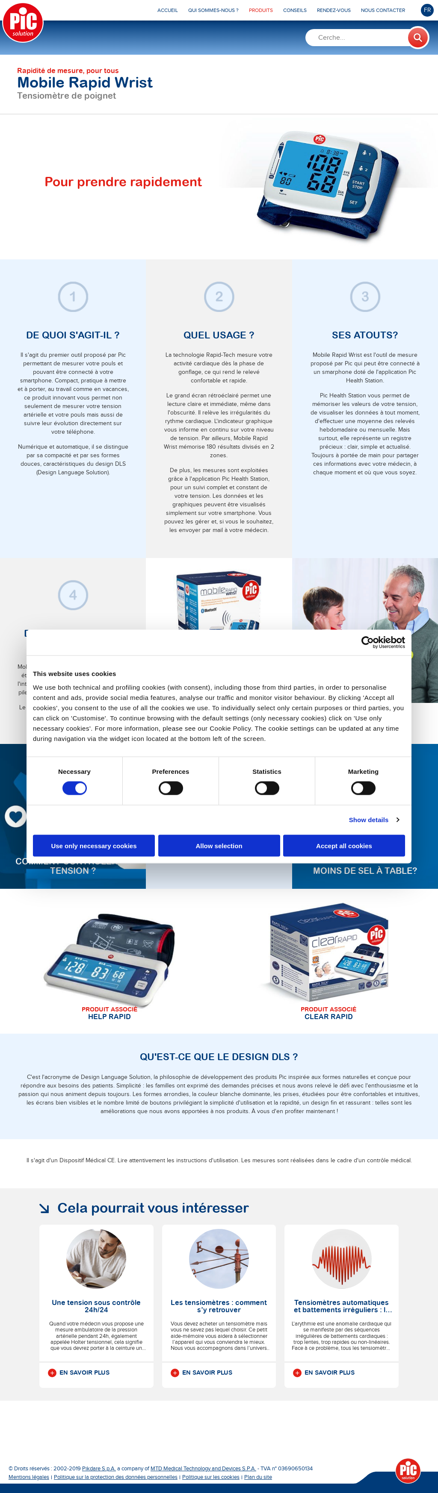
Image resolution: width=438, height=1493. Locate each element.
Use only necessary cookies (93, 845)
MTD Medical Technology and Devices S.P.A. (203, 1468)
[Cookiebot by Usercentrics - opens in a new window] (367, 642)
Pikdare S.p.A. (99, 1468)
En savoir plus (79, 1373)
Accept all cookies (344, 845)
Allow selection (218, 845)
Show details (369, 819)
